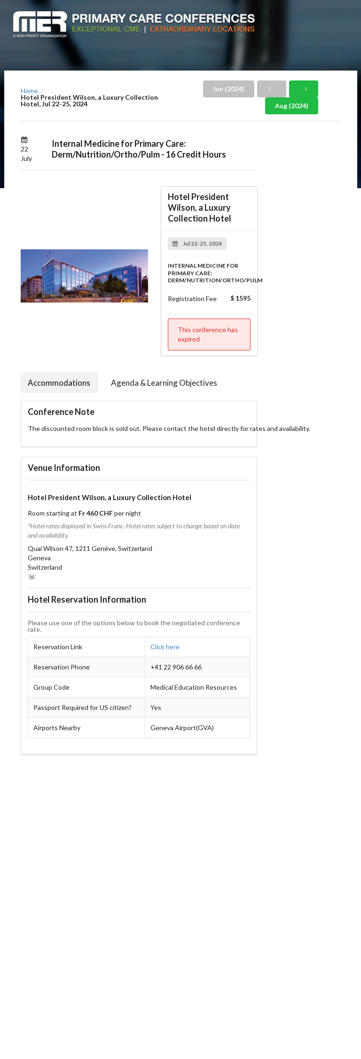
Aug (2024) (291, 106)
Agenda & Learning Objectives (164, 383)
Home (29, 91)
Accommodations (59, 383)
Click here (165, 647)
